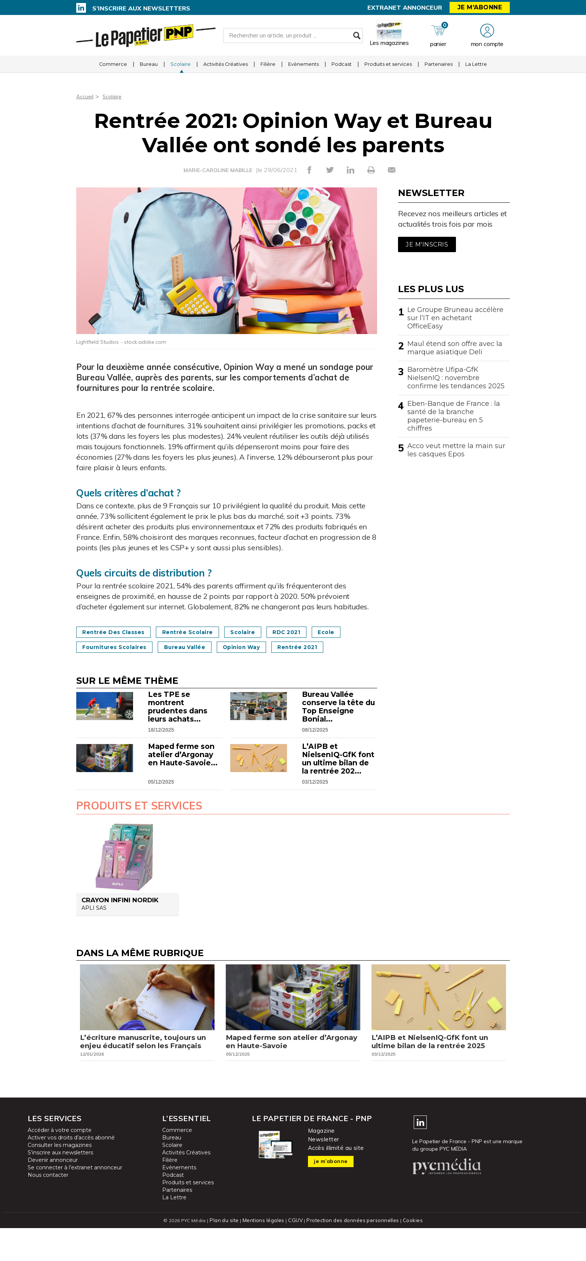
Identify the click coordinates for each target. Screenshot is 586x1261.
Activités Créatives (225, 69)
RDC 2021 (316, 632)
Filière (267, 69)
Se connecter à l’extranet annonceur (75, 1200)
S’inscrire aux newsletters (141, 8)
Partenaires (439, 69)
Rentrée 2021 (106, 661)
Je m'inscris (427, 244)
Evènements (303, 69)
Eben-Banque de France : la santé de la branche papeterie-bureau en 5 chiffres (453, 416)
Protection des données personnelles (351, 1253)
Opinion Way (307, 647)
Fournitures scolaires (160, 647)
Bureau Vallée (241, 647)
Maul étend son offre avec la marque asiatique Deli (454, 348)
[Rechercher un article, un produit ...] (293, 37)
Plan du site (227, 1253)
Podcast (341, 69)
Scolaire (180, 69)
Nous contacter (48, 1208)
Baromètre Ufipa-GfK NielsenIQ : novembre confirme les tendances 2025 (456, 377)
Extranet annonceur (404, 7)
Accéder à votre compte (60, 1163)
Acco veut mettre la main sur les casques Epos (456, 450)
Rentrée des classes (119, 632)
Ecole (93, 647)
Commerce (113, 69)
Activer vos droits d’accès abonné (71, 1170)
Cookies (409, 1253)
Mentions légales (265, 1253)
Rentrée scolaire (203, 632)
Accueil (85, 96)
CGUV (296, 1253)
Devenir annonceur (53, 1193)
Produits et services (388, 69)
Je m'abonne (479, 7)
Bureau (149, 69)
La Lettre (476, 69)
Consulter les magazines (60, 1178)
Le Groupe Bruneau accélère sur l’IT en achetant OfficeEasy (455, 318)
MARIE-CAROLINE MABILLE (218, 170)
